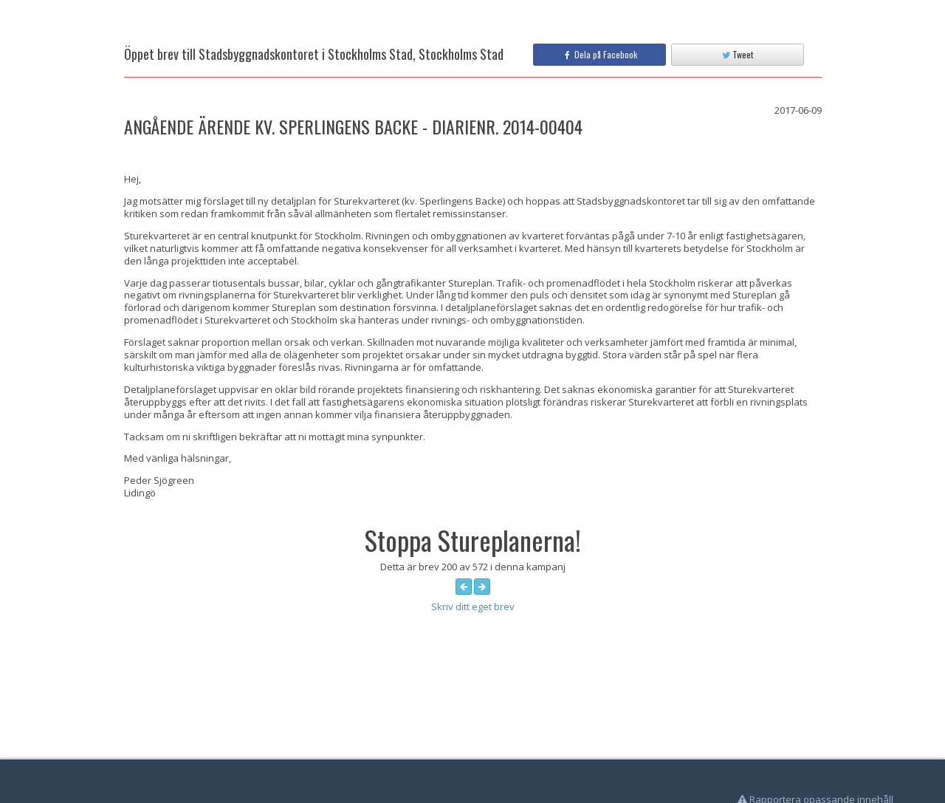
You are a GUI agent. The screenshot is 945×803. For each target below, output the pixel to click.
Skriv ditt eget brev (473, 606)
